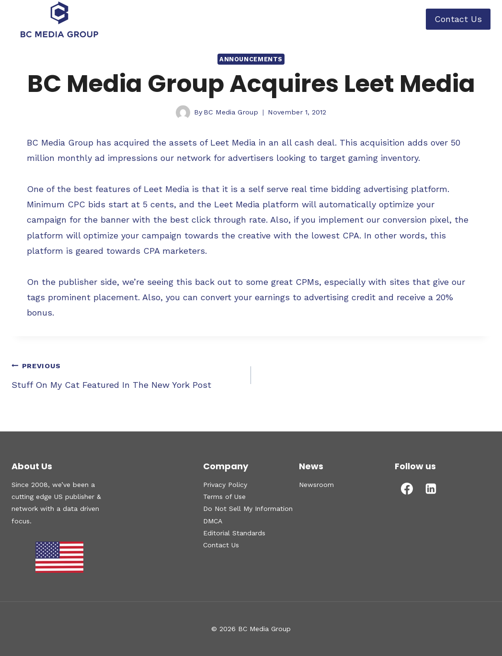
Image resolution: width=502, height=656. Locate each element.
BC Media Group (231, 112)
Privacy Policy (225, 484)
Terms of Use (224, 496)
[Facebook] (407, 488)
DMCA (212, 521)
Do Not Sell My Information (248, 508)
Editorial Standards (234, 533)
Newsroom (316, 484)
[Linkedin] (431, 488)
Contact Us (458, 19)
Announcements (251, 59)
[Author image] (183, 112)
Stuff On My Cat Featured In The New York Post (126, 374)
